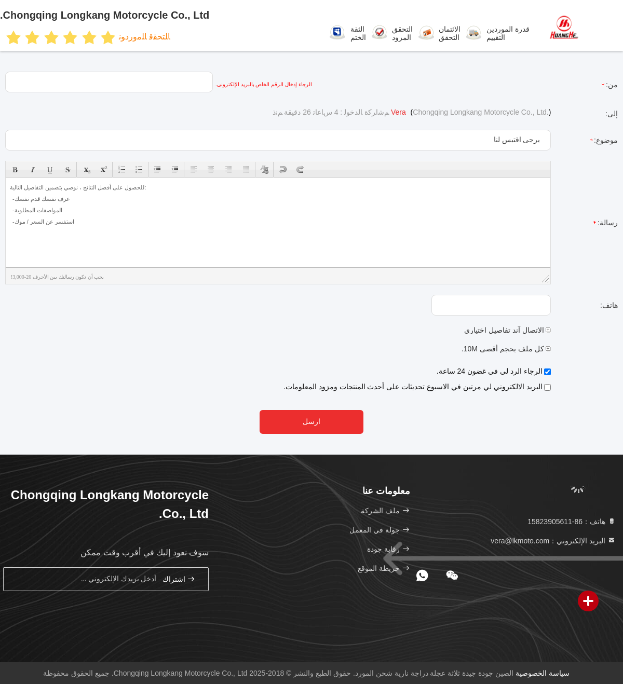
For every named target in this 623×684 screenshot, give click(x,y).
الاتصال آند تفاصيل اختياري (507, 330)
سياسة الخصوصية (543, 673)
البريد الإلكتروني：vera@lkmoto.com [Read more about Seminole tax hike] (553, 541)
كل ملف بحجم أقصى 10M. (506, 349)
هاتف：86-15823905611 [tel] (571, 521)
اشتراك (179, 578)
